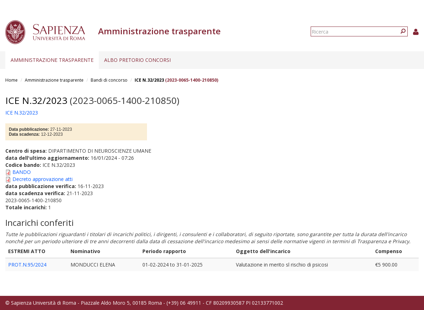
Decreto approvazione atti (42, 179)
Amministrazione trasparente (52, 60)
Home (11, 80)
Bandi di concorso (109, 80)
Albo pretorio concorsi (137, 60)
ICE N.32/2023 (149, 80)
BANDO (21, 172)
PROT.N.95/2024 (27, 264)
